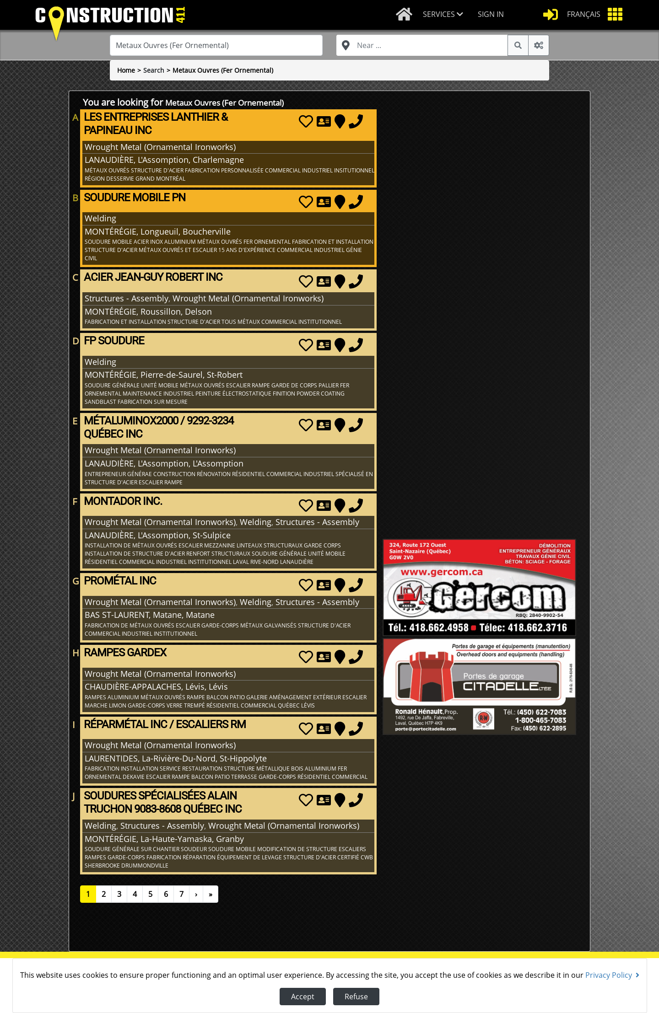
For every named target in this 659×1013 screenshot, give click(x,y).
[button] (446, 15)
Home (126, 70)
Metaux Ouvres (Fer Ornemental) (223, 70)
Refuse (356, 997)
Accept (302, 997)
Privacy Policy (612, 975)
